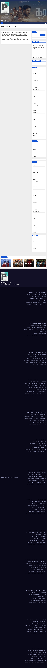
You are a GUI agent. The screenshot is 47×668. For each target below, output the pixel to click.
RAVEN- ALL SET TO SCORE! (42, 557)
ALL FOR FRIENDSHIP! (35, 329)
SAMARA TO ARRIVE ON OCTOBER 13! (34, 571)
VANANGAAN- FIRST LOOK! (42, 646)
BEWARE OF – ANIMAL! (35, 360)
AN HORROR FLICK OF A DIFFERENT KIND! (31, 335)
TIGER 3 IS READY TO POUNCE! (32, 629)
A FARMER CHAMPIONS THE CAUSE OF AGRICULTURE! (32, 302)
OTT (32, 23)
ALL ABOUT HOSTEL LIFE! (27, 329)
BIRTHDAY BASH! (38, 362)
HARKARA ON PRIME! (29, 426)
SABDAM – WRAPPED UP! (42, 567)
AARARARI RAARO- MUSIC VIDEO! (37, 319)
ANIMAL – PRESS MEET (33, 337)
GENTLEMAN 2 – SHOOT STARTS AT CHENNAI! (40, 416)
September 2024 (36, 117)
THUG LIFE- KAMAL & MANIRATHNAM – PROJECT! (39, 621)
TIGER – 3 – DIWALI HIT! (43, 623)
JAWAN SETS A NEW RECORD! (42, 457)
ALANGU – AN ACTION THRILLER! (41, 327)
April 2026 (34, 73)
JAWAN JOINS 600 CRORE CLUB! (41, 453)
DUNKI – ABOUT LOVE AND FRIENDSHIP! (40, 395)
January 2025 (35, 202)
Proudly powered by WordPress (5, 477)
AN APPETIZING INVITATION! (42, 331)
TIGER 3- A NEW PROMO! (43, 631)
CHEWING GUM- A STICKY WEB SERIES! (32, 379)
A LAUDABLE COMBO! (34, 304)
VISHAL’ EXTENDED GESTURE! (42, 656)
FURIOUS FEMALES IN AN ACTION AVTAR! (40, 412)
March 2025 (35, 103)
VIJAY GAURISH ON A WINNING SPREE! (33, 654)
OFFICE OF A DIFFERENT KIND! (34, 540)
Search (34, 31)
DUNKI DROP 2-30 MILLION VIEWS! (41, 397)
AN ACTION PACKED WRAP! (42, 329)
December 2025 (35, 82)
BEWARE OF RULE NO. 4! (43, 360)
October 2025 (35, 87)
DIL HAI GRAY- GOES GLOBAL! (42, 391)
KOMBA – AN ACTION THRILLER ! (38, 45)
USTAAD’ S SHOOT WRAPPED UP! (33, 646)
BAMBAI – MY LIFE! (35, 358)
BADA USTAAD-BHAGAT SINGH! (42, 354)
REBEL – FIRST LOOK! (28, 559)
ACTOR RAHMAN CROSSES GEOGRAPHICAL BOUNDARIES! (38, 321)
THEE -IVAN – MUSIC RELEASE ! (42, 617)
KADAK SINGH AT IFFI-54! (32, 472)
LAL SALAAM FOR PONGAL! (32, 497)
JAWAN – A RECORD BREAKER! (42, 443)
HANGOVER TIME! (44, 422)
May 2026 (34, 71)
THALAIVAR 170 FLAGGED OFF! (42, 596)
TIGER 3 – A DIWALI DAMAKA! (42, 625)
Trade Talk (27, 23)
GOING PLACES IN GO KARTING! (42, 420)
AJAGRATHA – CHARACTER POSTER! (31, 327)
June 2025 (34, 96)
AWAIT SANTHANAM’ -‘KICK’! (33, 352)
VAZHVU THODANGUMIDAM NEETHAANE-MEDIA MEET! (38, 648)
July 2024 (34, 121)
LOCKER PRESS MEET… (43, 499)
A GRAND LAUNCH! (27, 304)
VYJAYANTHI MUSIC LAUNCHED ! (41, 660)
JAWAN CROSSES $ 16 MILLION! (32, 451)
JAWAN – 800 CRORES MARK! (33, 443)
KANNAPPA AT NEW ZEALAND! (42, 476)
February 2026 (35, 172)
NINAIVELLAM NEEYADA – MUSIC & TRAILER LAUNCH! (39, 536)
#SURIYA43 (36, 292)
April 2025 (34, 195)
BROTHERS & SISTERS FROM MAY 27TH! (17, 263)
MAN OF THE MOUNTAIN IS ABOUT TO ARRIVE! (40, 509)
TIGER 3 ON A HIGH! (30, 631)
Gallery (21, 23)
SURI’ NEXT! (33, 592)
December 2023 (35, 137)
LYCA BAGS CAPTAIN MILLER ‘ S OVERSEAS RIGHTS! (39, 503)
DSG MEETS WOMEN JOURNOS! (35, 393)
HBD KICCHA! (44, 426)
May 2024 (34, 126)
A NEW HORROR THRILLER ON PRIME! (35, 306)
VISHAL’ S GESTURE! (34, 658)
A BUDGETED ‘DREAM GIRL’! (35, 296)
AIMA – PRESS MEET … (43, 325)
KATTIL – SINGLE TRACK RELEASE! (41, 482)
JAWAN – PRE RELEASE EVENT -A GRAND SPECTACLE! (38, 447)
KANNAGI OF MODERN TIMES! (42, 474)
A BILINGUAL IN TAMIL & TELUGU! (41, 294)
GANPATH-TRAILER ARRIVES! (42, 414)
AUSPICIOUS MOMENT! (43, 350)
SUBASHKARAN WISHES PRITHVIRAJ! (41, 586)
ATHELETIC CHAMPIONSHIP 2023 (34, 350)
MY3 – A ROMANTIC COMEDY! (33, 528)
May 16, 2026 (5, 264)
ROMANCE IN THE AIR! (43, 563)
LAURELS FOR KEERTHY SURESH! (41, 497)
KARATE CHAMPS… (32, 480)
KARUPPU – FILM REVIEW (37, 57)
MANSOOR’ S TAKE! (43, 511)
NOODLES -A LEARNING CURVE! (37, 538)
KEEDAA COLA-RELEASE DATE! (31, 484)
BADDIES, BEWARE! (43, 356)
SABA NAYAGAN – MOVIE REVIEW (41, 565)
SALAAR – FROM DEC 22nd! (36, 569)
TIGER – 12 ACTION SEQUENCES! (34, 623)
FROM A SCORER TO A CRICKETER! (41, 410)
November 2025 (35, 179)
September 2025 (36, 89)
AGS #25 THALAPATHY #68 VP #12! (34, 325)
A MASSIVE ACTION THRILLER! (42, 304)
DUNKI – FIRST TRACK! (33, 397)
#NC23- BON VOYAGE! (43, 290)
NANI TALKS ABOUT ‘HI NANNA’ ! (42, 530)
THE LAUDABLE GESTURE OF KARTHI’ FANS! (40, 604)
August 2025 (35, 91)
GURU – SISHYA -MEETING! (37, 422)
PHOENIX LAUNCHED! (38, 542)
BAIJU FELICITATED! (29, 358)
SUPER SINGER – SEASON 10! (37, 588)
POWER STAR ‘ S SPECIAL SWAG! (31, 544)
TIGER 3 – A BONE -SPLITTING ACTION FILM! (31, 625)
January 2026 (35, 80)
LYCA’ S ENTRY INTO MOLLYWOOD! (33, 505)
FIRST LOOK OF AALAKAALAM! (42, 408)
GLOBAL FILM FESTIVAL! (33, 420)
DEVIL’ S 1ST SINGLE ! (37, 389)
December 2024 (35, 110)
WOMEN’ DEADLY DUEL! (43, 662)
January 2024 (35, 135)
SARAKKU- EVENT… (27, 573)
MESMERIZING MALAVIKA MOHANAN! (30, 515)
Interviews (34, 147)
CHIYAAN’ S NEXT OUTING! (42, 379)
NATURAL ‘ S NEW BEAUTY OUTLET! (41, 532)
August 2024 (35, 119)
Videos (16, 23)
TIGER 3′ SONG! (37, 635)
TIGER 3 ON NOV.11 (36, 631)
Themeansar (16, 477)
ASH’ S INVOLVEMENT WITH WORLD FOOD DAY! (39, 348)
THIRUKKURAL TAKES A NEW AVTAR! (32, 619)
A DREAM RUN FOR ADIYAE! (42, 300)
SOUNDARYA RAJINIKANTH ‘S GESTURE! (40, 263)
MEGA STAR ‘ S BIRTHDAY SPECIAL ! (41, 513)
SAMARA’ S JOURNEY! (43, 571)
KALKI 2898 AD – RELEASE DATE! (41, 472)
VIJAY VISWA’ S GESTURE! (42, 654)
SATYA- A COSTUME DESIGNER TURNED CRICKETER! (39, 575)
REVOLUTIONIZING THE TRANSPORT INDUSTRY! (32, 563)
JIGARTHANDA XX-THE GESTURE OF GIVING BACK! (39, 468)
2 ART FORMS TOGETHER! (42, 292)
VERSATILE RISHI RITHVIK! (34, 652)
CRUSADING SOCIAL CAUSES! (29, 383)
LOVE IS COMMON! (43, 501)
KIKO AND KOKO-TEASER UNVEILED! (41, 486)
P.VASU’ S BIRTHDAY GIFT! (30, 542)
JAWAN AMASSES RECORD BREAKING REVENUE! (39, 441)
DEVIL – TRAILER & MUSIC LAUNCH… (41, 387)
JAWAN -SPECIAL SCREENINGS (29, 449)
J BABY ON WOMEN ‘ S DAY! (42, 664)
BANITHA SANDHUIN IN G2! (42, 358)
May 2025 (34, 98)
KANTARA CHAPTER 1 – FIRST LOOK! (41, 478)
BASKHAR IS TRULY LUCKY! (28, 360)
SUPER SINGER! (44, 588)
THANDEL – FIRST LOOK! (32, 602)
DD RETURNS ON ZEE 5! (32, 387)
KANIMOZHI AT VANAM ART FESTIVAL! (32, 474)
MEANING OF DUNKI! (33, 513)
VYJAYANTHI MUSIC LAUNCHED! (28, 662)
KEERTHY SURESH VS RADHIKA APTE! (41, 484)
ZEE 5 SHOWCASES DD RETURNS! (33, 664)
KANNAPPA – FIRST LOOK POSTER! (32, 476)
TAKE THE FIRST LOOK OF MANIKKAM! (41, 592)
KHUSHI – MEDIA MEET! (32, 486)
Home (33, 288)
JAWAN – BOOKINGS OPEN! (42, 445)
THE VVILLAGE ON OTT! (33, 617)
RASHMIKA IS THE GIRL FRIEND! (33, 557)
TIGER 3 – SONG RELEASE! (42, 627)
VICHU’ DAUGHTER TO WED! (42, 652)
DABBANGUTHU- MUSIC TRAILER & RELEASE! (40, 383)
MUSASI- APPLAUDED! (43, 526)
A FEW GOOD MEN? (43, 302)
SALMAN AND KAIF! (43, 569)
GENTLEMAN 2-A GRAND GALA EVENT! (29, 418)
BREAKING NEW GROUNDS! (42, 364)
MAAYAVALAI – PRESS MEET (42, 505)
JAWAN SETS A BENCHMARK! (42, 455)
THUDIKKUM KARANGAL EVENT (42, 619)
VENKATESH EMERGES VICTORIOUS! (33, 650)
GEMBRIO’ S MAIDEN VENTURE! (28, 416)
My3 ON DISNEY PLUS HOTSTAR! (42, 528)
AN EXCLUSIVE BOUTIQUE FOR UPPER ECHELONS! (39, 333)
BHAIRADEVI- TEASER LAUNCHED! (30, 362)
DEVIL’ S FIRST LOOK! (43, 389)
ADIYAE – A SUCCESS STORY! (33, 323)
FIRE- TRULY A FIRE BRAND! (33, 408)
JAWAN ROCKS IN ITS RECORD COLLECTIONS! (31, 455)
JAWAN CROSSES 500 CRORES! (42, 451)
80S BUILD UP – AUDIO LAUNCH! (31, 294)
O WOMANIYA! (44, 538)
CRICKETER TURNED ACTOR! (35, 381)
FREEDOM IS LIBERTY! (33, 410)
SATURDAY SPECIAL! (28, 575)
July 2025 (34, 94)
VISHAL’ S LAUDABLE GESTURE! (42, 658)
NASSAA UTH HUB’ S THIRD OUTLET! (31, 532)
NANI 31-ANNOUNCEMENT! (33, 530)
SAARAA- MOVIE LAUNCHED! (32, 565)
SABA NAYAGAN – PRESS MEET (34, 567)
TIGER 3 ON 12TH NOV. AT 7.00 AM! (41, 629)
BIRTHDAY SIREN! (44, 362)
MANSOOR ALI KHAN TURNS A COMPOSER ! (34, 511)
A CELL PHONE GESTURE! (31, 298)
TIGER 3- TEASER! (43, 633)
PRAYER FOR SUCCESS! (43, 546)
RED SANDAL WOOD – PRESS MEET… (33, 561)
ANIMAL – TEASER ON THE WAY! (42, 337)
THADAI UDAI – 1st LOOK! (42, 594)
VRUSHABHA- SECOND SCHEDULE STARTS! (31, 660)
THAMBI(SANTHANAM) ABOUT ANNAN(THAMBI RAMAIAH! (38, 600)
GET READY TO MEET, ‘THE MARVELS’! (41, 418)
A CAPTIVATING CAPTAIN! (43, 296)
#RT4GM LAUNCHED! (32, 292)
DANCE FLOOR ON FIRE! (38, 385)
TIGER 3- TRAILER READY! (30, 635)
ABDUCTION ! (44, 319)
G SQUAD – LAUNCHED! (34, 414)
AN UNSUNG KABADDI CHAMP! (42, 335)
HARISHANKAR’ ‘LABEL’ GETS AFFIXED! (32, 424)
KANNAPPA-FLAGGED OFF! (32, 478)
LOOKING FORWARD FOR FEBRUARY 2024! (34, 501)
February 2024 (35, 133)
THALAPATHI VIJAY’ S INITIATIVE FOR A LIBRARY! (39, 598)
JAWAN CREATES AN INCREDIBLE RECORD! (40, 449)
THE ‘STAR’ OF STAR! (30, 604)
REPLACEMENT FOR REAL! (42, 561)
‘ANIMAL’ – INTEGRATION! (42, 288)
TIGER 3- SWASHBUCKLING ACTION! (36, 633)
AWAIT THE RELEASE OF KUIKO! (32, 354)
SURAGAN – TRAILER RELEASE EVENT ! (41, 590)
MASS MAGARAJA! (26, 513)
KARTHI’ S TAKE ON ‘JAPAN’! (32, 482)
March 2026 (35, 75)
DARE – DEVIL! (44, 385)
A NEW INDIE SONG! (43, 306)
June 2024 (34, 218)
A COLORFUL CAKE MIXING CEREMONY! (41, 298)
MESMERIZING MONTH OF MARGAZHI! (41, 515)
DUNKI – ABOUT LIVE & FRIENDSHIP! (29, 395)
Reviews (11, 23)
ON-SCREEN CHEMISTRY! (42, 540)
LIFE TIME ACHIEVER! (36, 499)
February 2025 (35, 105)
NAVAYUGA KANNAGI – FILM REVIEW (41, 534)
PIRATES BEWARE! (43, 542)
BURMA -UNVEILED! (43, 366)
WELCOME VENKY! (36, 662)
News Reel (6, 23)
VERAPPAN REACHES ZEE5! (42, 650)
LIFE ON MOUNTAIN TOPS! (28, 499)
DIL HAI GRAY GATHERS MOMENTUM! (32, 391)
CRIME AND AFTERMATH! (43, 381)
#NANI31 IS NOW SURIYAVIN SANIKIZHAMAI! (34, 290)
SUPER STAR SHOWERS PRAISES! (30, 590)
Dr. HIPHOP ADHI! (27, 393)
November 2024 (35, 112)
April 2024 (34, 128)
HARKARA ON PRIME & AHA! (42, 424)
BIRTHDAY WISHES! (35, 364)
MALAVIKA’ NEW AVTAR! (43, 507)
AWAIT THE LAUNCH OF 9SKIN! (42, 352)
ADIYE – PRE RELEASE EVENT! (42, 323)
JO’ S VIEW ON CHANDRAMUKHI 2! (32, 470)
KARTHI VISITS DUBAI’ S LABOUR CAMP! (40, 480)
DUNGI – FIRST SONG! (43, 393)
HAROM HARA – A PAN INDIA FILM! (37, 426)
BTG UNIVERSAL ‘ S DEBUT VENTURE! (35, 366)
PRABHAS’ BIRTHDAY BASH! (35, 546)
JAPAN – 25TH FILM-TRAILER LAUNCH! (41, 439)
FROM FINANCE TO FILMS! (30, 412)
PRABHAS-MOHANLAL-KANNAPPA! (41, 544)
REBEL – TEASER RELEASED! (35, 559)
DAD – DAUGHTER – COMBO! (30, 385)
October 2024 (35, 114)
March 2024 (35, 225)
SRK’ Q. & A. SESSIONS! (32, 586)
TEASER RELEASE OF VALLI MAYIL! (34, 594)
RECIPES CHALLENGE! (43, 559)
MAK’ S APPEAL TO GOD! (35, 507)
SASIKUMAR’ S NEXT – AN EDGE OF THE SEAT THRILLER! (38, 573)
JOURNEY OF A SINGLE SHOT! (42, 470)
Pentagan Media (6, 283)
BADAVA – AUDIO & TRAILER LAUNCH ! (35, 356)
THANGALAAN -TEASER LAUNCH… (41, 602)
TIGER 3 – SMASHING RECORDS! (33, 627)
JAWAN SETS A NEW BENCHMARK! (32, 457)
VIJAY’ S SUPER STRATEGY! (33, 656)
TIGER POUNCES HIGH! (43, 635)
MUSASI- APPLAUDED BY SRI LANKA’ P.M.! (33, 526)
